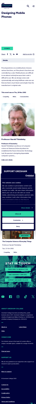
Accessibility (5, 389)
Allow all (18, 214)
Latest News (23, 327)
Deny (18, 226)
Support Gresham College (18, 280)
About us (4, 327)
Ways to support (6, 371)
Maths (14, 96)
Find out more (7, 160)
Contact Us (4, 385)
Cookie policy (5, 393)
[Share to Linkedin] (14, 54)
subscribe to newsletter (18, 269)
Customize (18, 220)
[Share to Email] (17, 54)
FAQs (3, 331)
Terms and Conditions (8, 401)
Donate (7, 48)
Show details (25, 208)
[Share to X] (10, 54)
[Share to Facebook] (7, 54)
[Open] (2, 297)
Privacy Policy (5, 397)
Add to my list (29, 54)
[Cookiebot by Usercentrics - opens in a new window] (25, 176)
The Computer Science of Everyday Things (16, 241)
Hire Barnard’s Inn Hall (18, 274)
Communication (24, 96)
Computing (6, 96)
